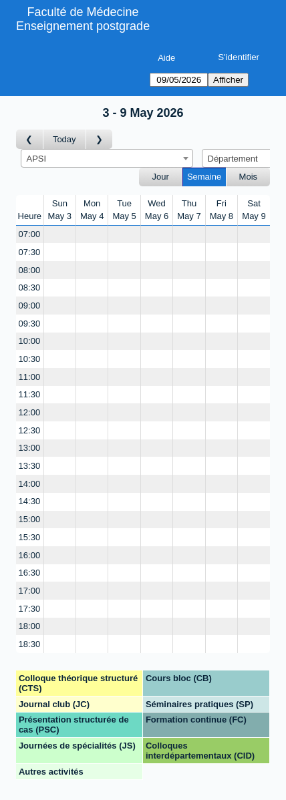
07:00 (30, 234)
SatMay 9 (253, 210)
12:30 (30, 430)
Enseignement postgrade (83, 26)
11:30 (30, 394)
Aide (166, 58)
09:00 (30, 306)
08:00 (30, 270)
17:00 (30, 591)
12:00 (30, 412)
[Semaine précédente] (29, 139)
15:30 (30, 537)
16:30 (30, 573)
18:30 (30, 644)
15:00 (30, 519)
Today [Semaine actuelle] (64, 139)
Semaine (204, 177)
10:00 (30, 341)
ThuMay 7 (188, 210)
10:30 (30, 359)
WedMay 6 (156, 210)
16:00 (30, 555)
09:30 (30, 324)
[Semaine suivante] (99, 139)
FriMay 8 (221, 210)
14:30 (30, 501)
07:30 (30, 252)
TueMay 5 (124, 210)
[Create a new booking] (60, 235)
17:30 (30, 609)
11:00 (30, 377)
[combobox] (107, 158)
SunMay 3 (60, 210)
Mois (248, 177)
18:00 (30, 626)
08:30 (30, 287)
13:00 (30, 448)
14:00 (30, 484)
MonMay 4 (92, 210)
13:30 (30, 466)
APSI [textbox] (37, 159)
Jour (160, 177)
